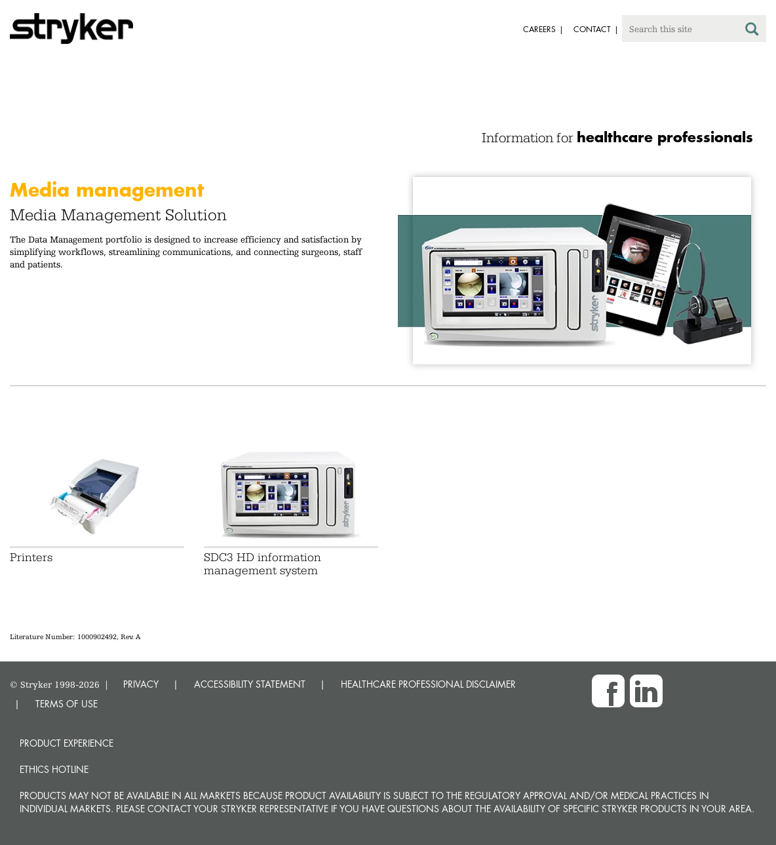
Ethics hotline (54, 769)
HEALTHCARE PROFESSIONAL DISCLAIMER (428, 684)
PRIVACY (141, 684)
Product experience (66, 743)
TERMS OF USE (66, 704)
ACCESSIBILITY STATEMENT (249, 684)
